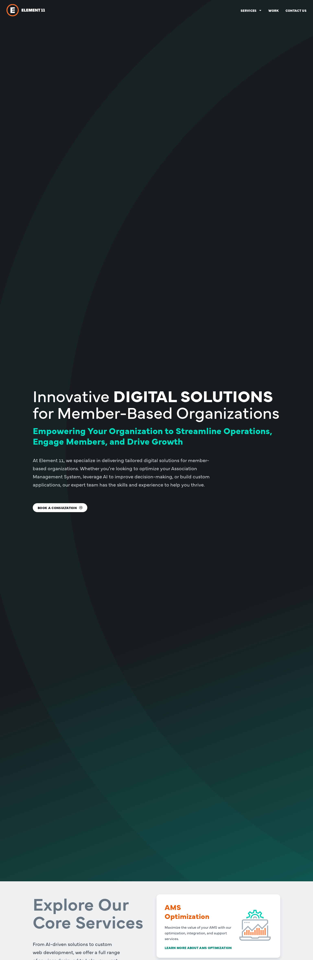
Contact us (296, 10)
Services (251, 10)
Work (273, 10)
